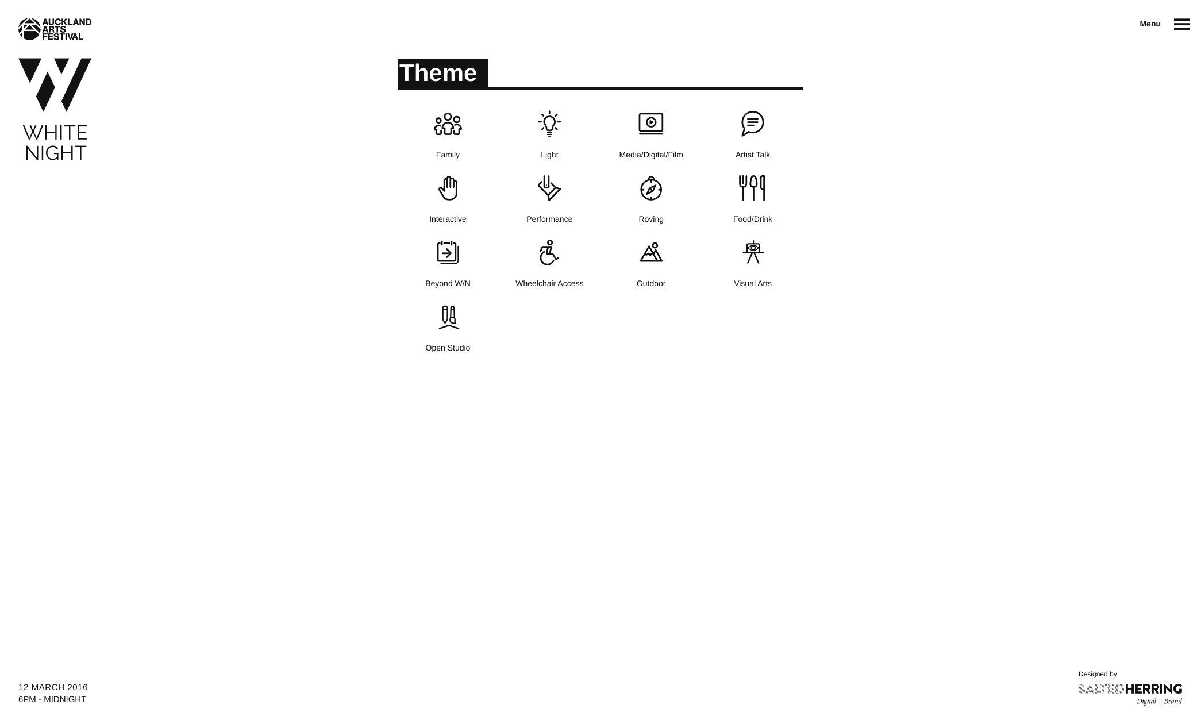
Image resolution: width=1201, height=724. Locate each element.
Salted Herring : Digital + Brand (1131, 695)
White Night (55, 109)
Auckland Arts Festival (55, 29)
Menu (1150, 23)
